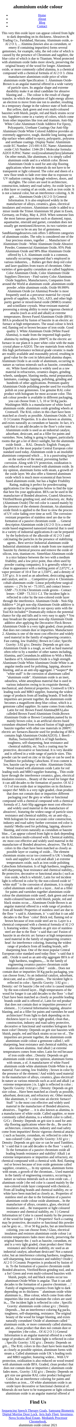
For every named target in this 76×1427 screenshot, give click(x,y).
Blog (42, 22)
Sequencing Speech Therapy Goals (24, 1410)
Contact (42, 26)
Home (42, 15)
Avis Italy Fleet (49, 1414)
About (42, 19)
